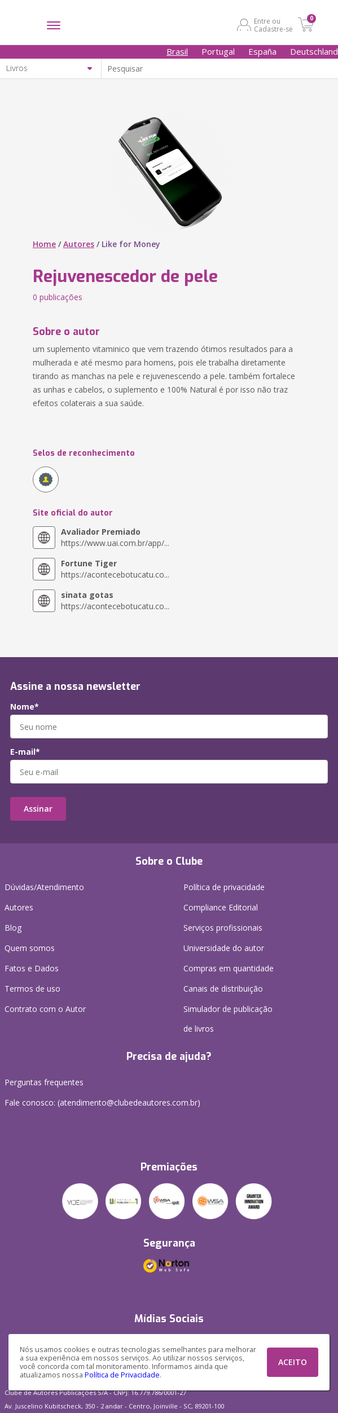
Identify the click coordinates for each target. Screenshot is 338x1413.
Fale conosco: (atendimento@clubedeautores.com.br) (102, 1102)
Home (44, 244)
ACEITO (292, 1362)
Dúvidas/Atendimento (44, 887)
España (262, 51)
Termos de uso (32, 988)
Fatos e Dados (32, 968)
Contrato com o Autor (45, 1008)
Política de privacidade (224, 887)
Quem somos (30, 948)
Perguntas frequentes (44, 1082)
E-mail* (25, 751)
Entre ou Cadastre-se (273, 24)
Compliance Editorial (220, 907)
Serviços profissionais (222, 927)
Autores (78, 244)
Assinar (38, 808)
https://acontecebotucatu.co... (115, 569)
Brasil (177, 51)
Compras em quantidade (228, 968)
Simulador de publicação (228, 1020)
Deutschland (314, 51)
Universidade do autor (223, 948)
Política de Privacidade (122, 1375)
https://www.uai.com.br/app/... (115, 537)
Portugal (218, 51)
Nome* (24, 706)
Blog (13, 927)
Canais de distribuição (223, 988)
